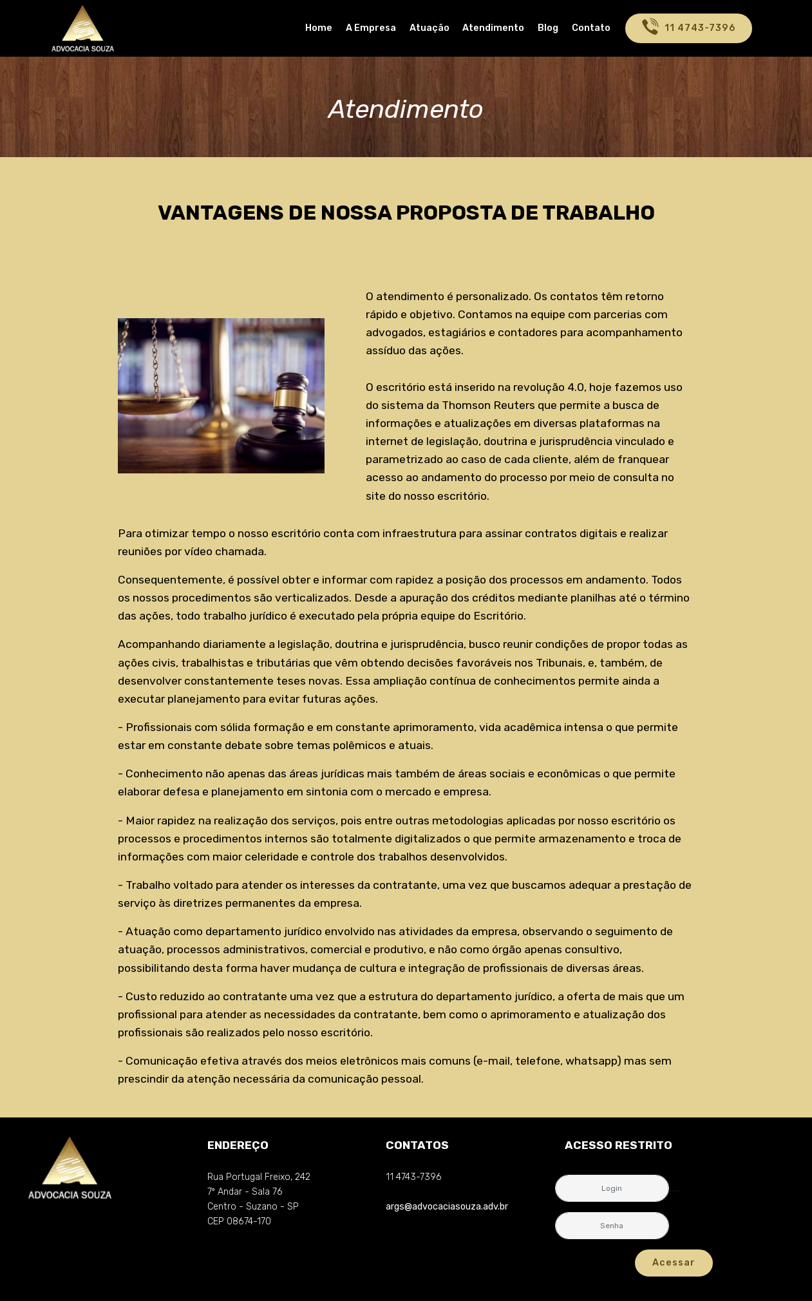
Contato (591, 28)
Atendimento (493, 28)
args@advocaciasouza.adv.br (447, 1206)
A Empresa (371, 28)
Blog (548, 28)
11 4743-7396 (688, 28)
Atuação (429, 28)
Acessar (673, 1262)
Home (318, 28)
